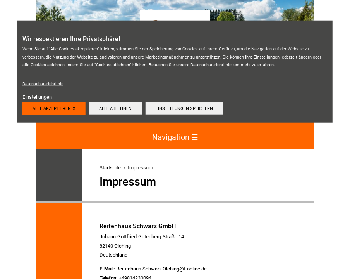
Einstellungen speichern (184, 108)
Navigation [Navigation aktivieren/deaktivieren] (175, 137)
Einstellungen (37, 97)
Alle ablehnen (115, 108)
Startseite (110, 167)
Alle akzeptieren (52, 108)
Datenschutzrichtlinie (42, 83)
